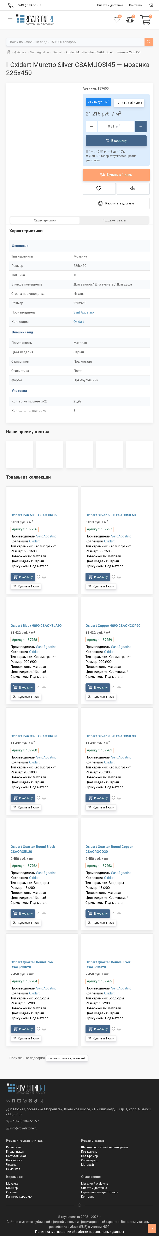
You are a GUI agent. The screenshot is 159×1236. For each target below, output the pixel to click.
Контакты (87, 1195)
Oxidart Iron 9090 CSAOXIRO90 (34, 735)
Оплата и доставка (94, 1186)
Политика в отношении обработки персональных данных (79, 1230)
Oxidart (78, 320)
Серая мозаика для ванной (67, 1057)
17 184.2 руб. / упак (129, 101)
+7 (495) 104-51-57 (22, 1120)
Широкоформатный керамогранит (104, 1145)
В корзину (116, 139)
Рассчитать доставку (116, 201)
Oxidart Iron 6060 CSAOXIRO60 (34, 514)
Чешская (12, 1163)
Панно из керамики (19, 1195)
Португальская (16, 1154)
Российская (14, 1159)
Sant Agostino (83, 311)
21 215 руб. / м (98, 101)
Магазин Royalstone (94, 1182)
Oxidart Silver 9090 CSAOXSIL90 (111, 735)
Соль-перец (89, 1159)
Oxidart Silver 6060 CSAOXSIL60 (111, 514)
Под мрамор (89, 1154)
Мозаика (12, 1182)
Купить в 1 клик (116, 173)
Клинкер (12, 1186)
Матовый (87, 1163)
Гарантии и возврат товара (99, 1190)
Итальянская (15, 1150)
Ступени (12, 1190)
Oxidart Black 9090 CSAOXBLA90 (36, 624)
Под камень (89, 1150)
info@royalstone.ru (21, 1127)
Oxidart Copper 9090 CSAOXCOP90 (113, 624)
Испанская (13, 1145)
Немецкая (13, 1167)
